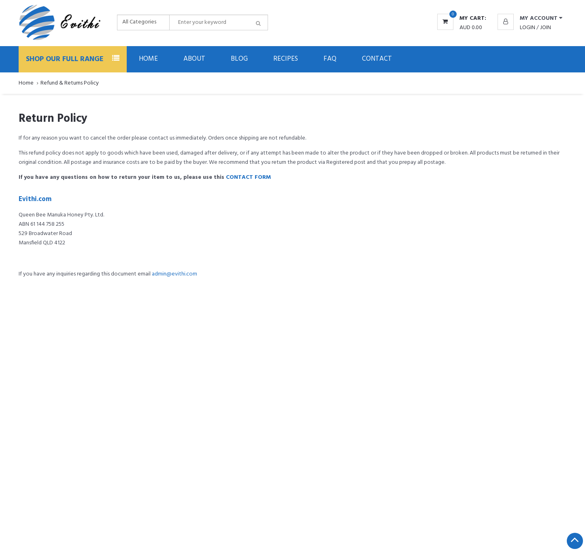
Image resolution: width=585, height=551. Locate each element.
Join (545, 27)
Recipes (285, 58)
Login (527, 27)
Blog (239, 58)
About (194, 58)
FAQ (329, 58)
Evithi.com (35, 199)
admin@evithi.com (174, 274)
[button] (530, 18)
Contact (377, 58)
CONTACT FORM (248, 177)
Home (148, 58)
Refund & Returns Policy (69, 83)
